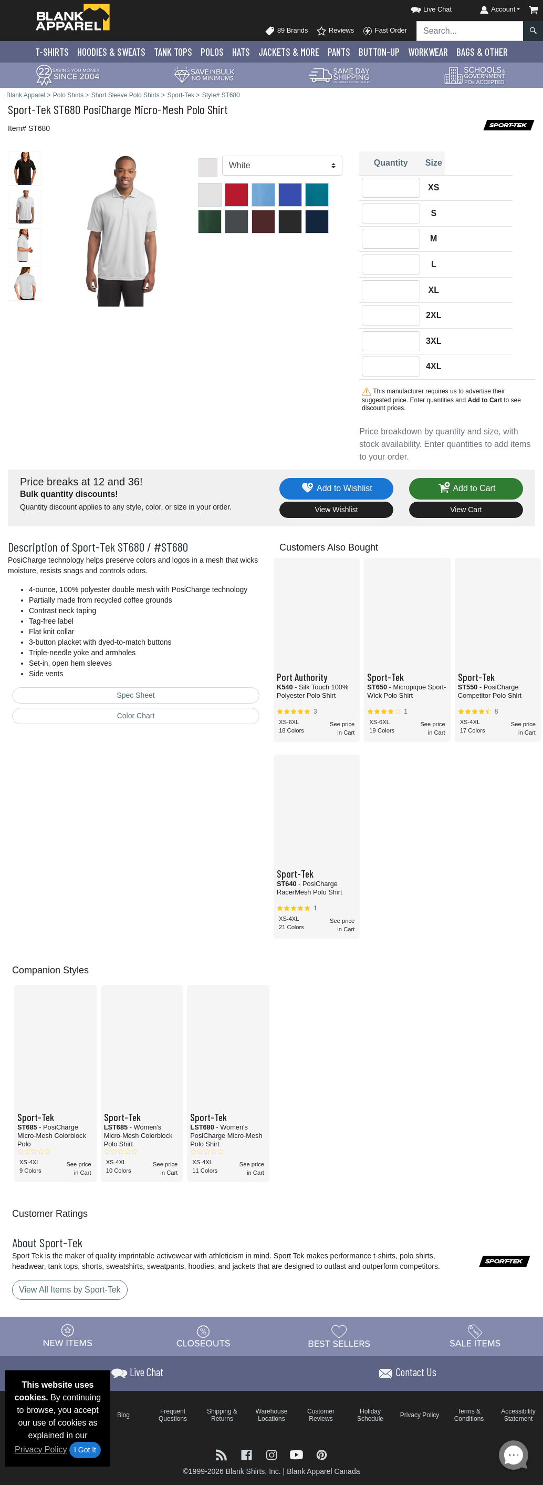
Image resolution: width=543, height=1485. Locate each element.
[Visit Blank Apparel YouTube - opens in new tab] (297, 1454)
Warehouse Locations (272, 1415)
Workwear (428, 52)
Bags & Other (482, 52)
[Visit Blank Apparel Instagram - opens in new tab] (272, 1454)
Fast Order (384, 31)
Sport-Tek (29, 109)
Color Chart (136, 715)
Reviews (335, 31)
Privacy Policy (41, 1449)
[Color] (282, 166)
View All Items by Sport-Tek (70, 1289)
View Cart (466, 509)
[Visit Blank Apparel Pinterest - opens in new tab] (321, 1454)
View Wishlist (336, 509)
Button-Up (379, 52)
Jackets (288, 52)
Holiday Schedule (370, 1415)
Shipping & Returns (222, 1415)
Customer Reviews (321, 1415)
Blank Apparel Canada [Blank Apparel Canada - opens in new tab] (323, 1471)
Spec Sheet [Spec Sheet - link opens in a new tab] (135, 695)
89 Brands (286, 31)
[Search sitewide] (470, 31)
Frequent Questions (173, 1415)
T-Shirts (52, 52)
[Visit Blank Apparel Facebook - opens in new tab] (247, 1454)
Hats (241, 52)
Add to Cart (466, 489)
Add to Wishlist (336, 489)
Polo (212, 52)
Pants (339, 52)
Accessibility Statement (518, 1415)
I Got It (85, 1450)
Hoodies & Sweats (111, 52)
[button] (422, 7)
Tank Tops (173, 52)
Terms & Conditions (469, 1415)
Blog (123, 1415)
